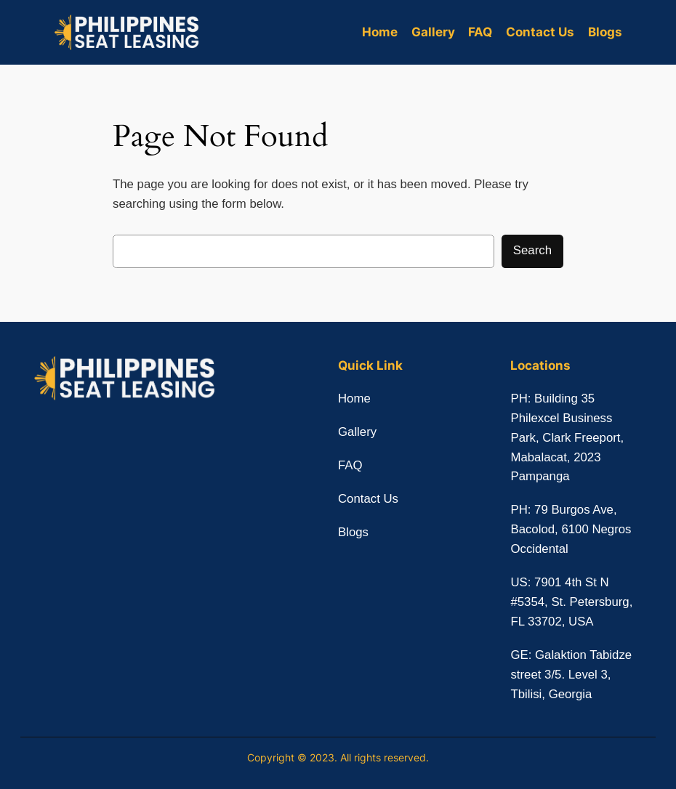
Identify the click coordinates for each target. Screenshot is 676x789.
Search (532, 250)
